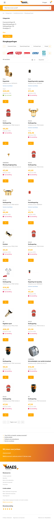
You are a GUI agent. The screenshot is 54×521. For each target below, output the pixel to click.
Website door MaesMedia (44, 517)
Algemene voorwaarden (19, 517)
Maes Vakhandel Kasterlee (9, 493)
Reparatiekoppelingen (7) (9, 24)
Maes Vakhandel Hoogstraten (10, 491)
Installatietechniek (18, 13)
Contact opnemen (7, 476)
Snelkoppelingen (37, 46)
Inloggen (44, 2)
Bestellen (5, 478)
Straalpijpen (47, 46)
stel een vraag (27, 456)
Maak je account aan (8, 502)
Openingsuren (6, 495)
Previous (4, 46)
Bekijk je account (7, 456)
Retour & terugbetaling (8, 480)
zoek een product (17, 456)
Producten (5, 484)
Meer (4, 32)
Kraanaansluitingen (12, 46)
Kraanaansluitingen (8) (9, 22)
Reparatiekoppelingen (25, 46)
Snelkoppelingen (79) (8, 26)
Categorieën (9, 13)
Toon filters (8, 36)
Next (49, 46)
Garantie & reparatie (7, 482)
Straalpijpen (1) (7, 28)
